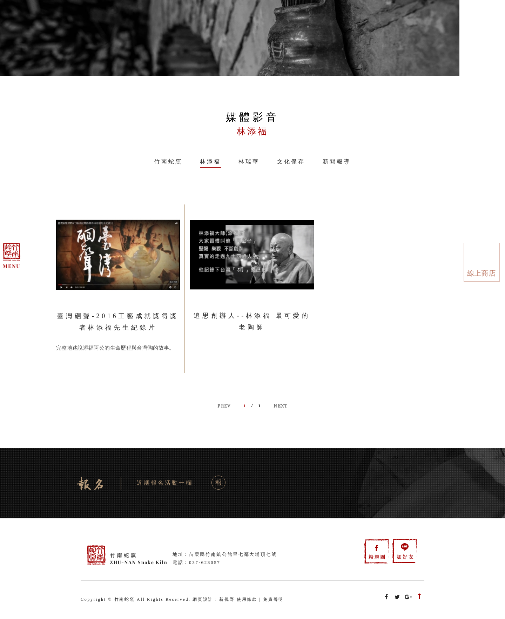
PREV (223, 406)
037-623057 (205, 562)
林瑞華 (249, 161)
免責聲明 (273, 599)
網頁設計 (203, 599)
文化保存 (291, 161)
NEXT (280, 406)
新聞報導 (337, 161)
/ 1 (252, 405)
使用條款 (247, 599)
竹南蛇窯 (168, 161)
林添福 (210, 161)
